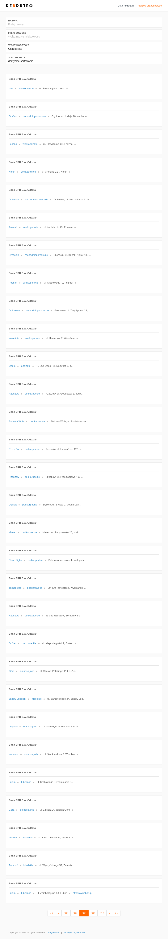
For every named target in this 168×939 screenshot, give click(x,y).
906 (66, 913)
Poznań (13, 227)
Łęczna (13, 837)
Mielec (12, 532)
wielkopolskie (26, 88)
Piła (11, 88)
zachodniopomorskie (34, 116)
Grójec (12, 643)
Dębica (13, 504)
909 (93, 913)
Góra (11, 671)
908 (84, 913)
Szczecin (14, 254)
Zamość (13, 865)
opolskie (26, 365)
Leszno (13, 144)
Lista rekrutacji (126, 5)
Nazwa (12, 20)
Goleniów (14, 199)
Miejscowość (17, 33)
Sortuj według (18, 57)
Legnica (13, 726)
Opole (12, 365)
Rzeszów (14, 393)
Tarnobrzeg (15, 587)
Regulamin (53, 932)
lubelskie (37, 698)
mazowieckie (29, 643)
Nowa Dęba (15, 560)
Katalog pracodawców (149, 5)
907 (75, 913)
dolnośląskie (27, 671)
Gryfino (13, 116)
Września (14, 338)
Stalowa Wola (16, 421)
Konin (12, 171)
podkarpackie (32, 393)
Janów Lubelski (17, 698)
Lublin (12, 782)
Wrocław (14, 754)
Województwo (18, 45)
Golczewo (14, 310)
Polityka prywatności (74, 932)
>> (116, 913)
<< (51, 913)
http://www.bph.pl (82, 893)
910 (102, 913)
